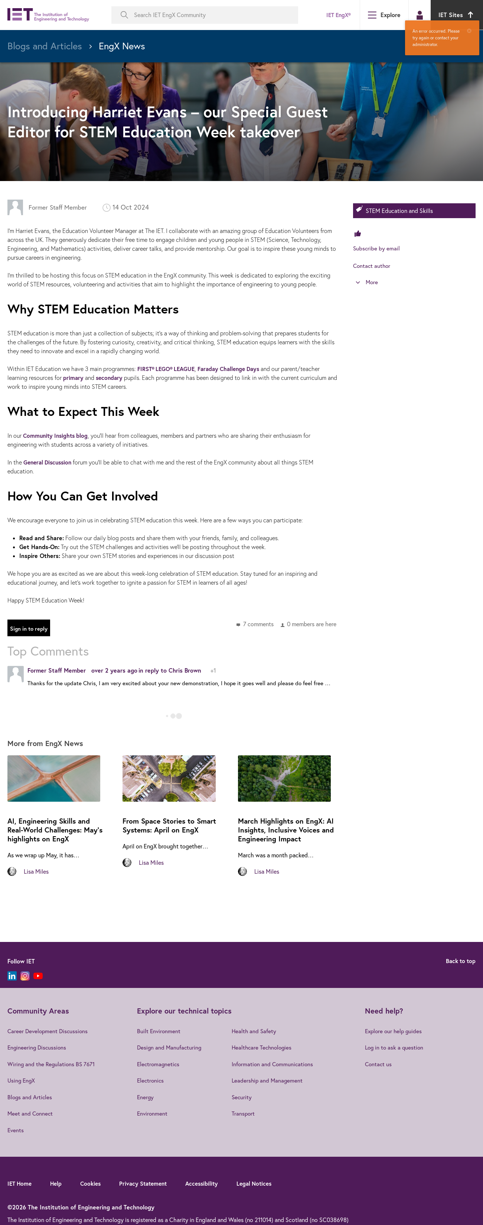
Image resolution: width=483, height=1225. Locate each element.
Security (244, 1096)
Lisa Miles (36, 872)
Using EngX (21, 1080)
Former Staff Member (59, 207)
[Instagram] (25, 976)
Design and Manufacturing (170, 1047)
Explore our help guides (396, 1031)
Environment (152, 1112)
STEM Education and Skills (399, 210)
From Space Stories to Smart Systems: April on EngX (172, 825)
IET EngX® (337, 15)
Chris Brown (185, 670)
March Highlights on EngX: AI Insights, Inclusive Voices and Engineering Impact (288, 830)
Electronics (151, 1080)
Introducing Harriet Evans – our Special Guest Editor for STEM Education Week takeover (166, 121)
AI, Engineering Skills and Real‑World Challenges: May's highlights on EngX (50, 830)
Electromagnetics (159, 1063)
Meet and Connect (30, 1112)
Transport (245, 1112)
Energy (145, 1096)
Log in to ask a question (396, 1047)
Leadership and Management (270, 1080)
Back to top (460, 961)
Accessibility (210, 1182)
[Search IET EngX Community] (204, 15)
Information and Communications (275, 1063)
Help (58, 1182)
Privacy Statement (148, 1182)
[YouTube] (38, 976)
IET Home (20, 1182)
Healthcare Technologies (265, 1047)
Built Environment (159, 1031)
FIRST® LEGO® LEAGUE (167, 368)
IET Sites (456, 15)
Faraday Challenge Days (234, 368)
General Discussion (49, 462)
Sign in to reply (31, 629)
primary (73, 377)
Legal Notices (265, 1182)
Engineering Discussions (37, 1047)
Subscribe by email (377, 248)
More (372, 282)
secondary (110, 377)
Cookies (94, 1182)
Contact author (372, 265)
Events (16, 1129)
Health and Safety (256, 1031)
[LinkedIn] (12, 976)
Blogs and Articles (30, 1096)
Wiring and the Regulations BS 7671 (52, 1063)
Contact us (380, 1063)
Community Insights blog (57, 435)
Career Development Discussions (49, 1031)
